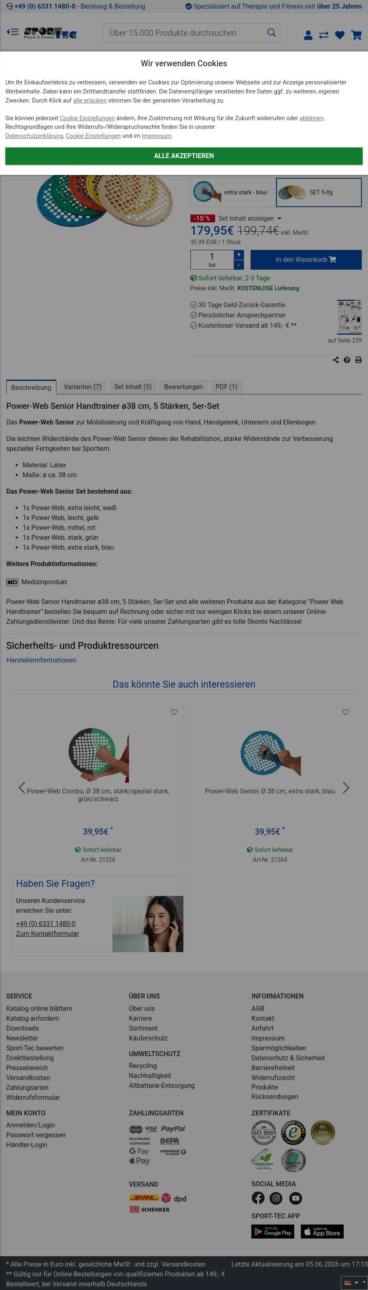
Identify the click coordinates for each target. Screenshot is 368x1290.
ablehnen (312, 118)
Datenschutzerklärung (34, 136)
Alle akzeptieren (184, 156)
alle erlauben (89, 100)
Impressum (156, 136)
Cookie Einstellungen (87, 118)
